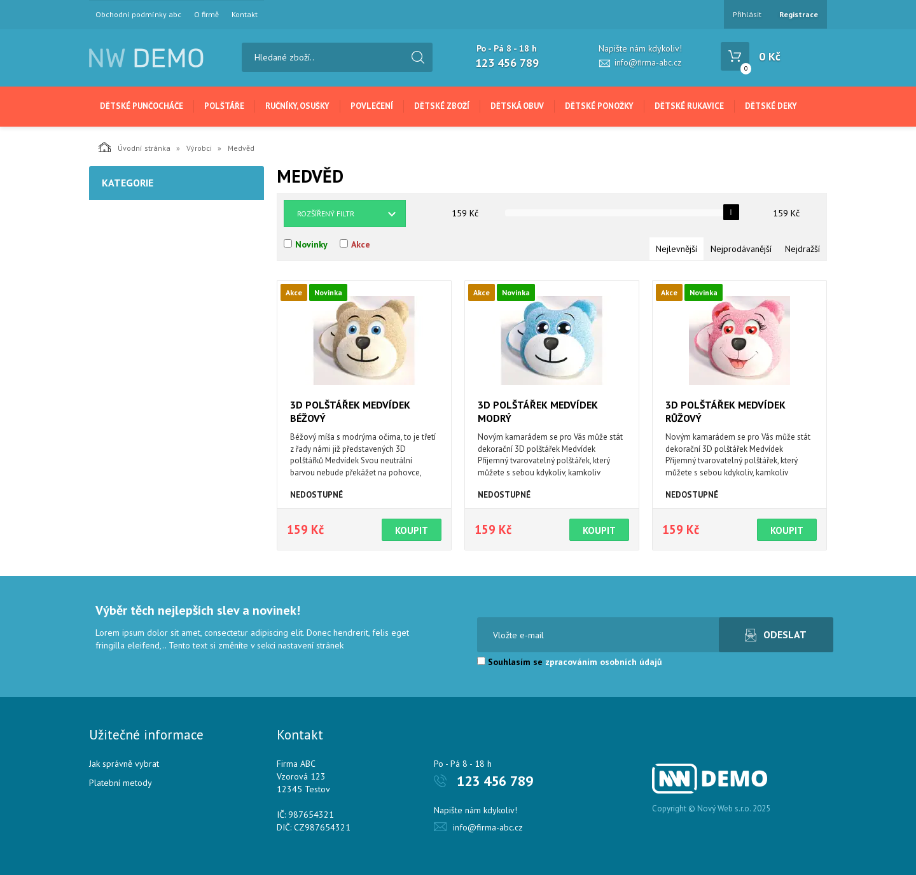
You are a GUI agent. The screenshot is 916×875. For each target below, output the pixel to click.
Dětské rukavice (689, 106)
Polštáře (224, 106)
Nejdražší (802, 249)
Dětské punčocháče (141, 106)
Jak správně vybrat (124, 763)
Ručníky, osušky (297, 106)
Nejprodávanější (741, 249)
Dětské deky (771, 106)
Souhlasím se (569, 662)
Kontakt (245, 14)
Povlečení (371, 106)
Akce (360, 244)
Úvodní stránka (134, 147)
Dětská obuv (517, 106)
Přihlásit (747, 14)
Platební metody (120, 782)
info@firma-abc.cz (647, 62)
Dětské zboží (441, 106)
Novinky (311, 244)
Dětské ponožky (599, 106)
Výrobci (199, 148)
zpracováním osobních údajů (603, 662)
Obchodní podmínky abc (138, 14)
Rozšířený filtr (325, 213)
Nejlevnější (676, 249)
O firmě (206, 14)
